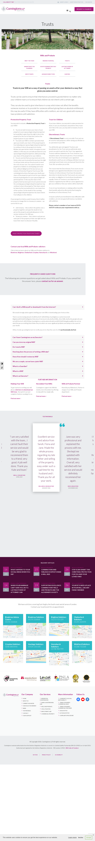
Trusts (67, 60)
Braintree (14, 252)
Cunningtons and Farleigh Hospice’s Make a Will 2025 (51, 573)
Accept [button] (88, 837)
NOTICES (35, 756)
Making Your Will (48, 60)
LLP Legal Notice (64, 714)
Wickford (53, 252)
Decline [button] (80, 837)
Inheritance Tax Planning (29, 67)
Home (24, 699)
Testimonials (27, 712)
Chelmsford (28, 252)
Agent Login (64, 2)
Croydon (36, 252)
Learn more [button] (72, 837)
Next (90, 489)
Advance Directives (48, 74)
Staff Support (27, 717)
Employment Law (46, 712)
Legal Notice (63, 711)
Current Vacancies (28, 704)
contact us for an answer (52, 281)
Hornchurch (43, 252)
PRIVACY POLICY (46, 756)
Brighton (21, 252)
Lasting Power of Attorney (67, 67)
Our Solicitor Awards (29, 707)
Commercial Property (47, 715)
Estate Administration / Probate (48, 67)
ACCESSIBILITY (59, 756)
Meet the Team (29, 60)
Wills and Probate (47, 55)
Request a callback (84, 9)
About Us (25, 702)
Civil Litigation (45, 710)
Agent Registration (76, 2)
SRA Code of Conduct (72, 749)
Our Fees (67, 74)
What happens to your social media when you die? (20, 573)
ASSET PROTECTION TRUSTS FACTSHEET (26, 233)
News (24, 709)
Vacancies (88, 2)
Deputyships (29, 74)
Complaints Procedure (66, 716)
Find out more (15, 398)
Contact (25, 714)
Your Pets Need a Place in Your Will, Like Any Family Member (81, 589)
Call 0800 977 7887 (8, 2)
